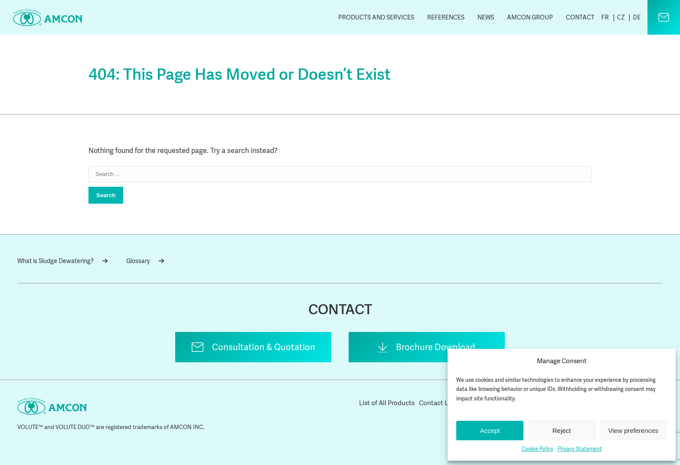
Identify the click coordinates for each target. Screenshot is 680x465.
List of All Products (387, 403)
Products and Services (376, 17)
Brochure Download (435, 347)
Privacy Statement (580, 448)
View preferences (633, 430)
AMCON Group (530, 17)
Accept (490, 430)
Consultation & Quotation (263, 347)
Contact (580, 17)
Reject (561, 430)
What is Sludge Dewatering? (62, 261)
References (445, 17)
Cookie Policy (537, 448)
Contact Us (435, 403)
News (485, 17)
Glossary (145, 261)
